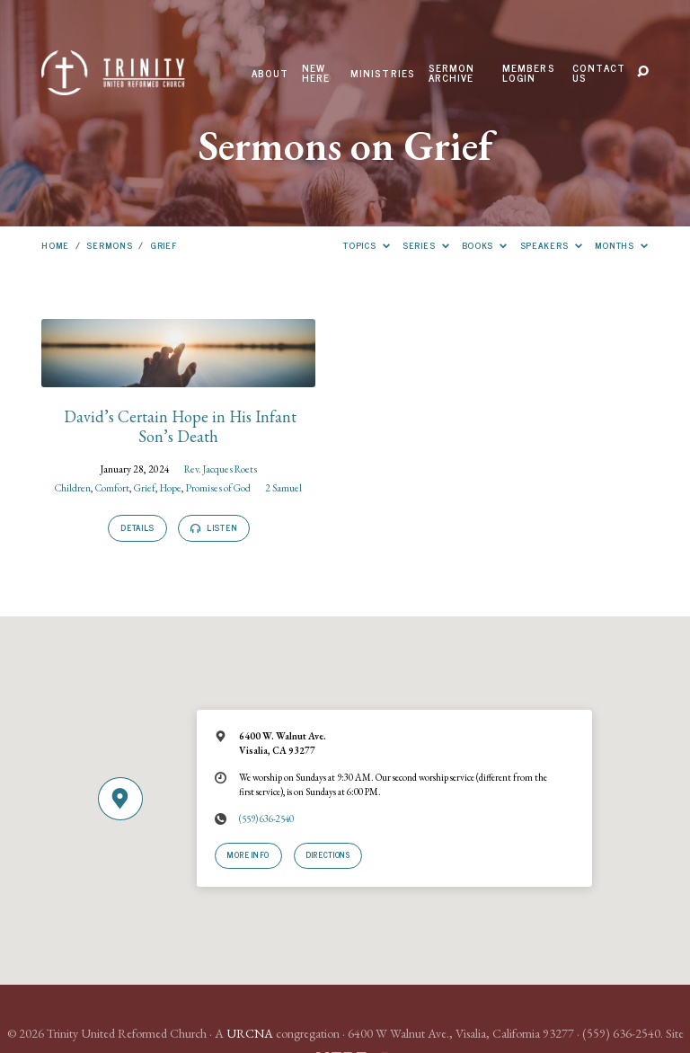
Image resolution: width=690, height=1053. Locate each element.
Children (73, 487)
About (270, 73)
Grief (163, 244)
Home (55, 244)
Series (425, 244)
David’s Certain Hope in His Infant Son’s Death (178, 426)
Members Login (528, 73)
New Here (316, 73)
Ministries (383, 73)
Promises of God (218, 487)
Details (137, 527)
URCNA (249, 1033)
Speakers (551, 244)
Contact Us (598, 73)
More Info (248, 854)
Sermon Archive (452, 73)
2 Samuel (283, 487)
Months (622, 244)
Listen (213, 527)
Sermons (109, 244)
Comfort (112, 487)
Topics (366, 244)
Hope (170, 487)
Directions (327, 854)
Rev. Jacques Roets (220, 468)
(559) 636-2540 (266, 818)
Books (485, 244)
